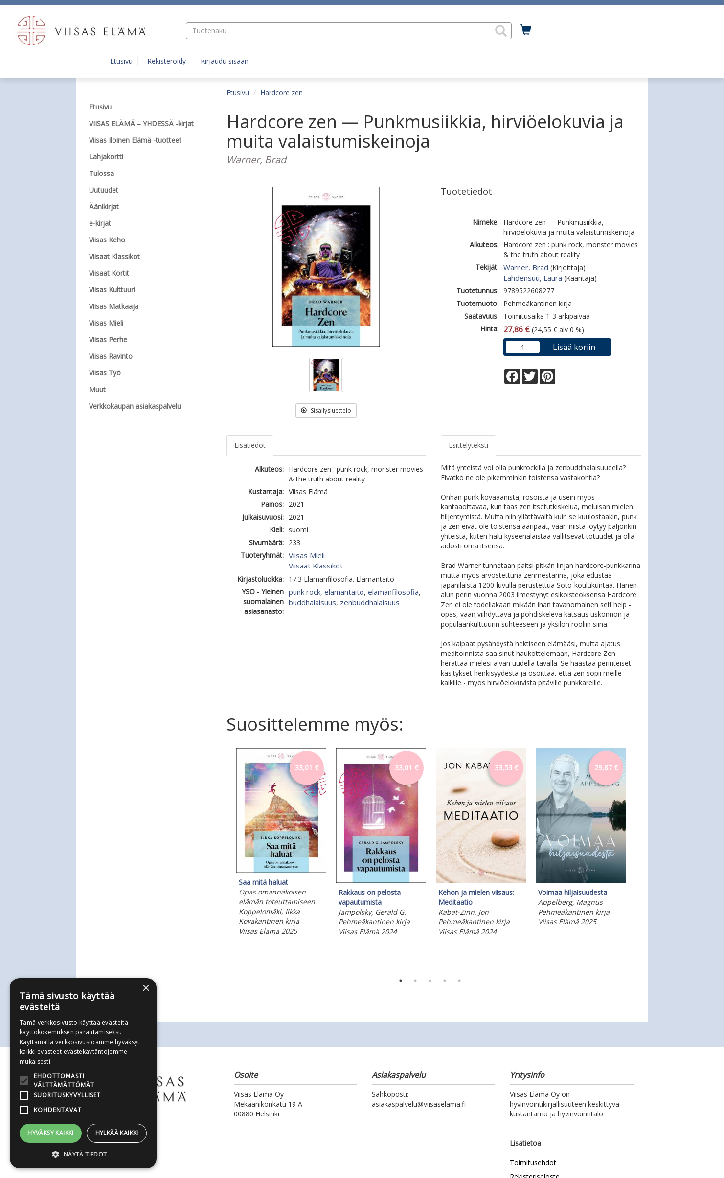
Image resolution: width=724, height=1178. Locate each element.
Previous (224, 858)
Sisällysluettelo (326, 410)
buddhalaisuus (312, 602)
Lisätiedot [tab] (250, 445)
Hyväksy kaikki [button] (50, 1133)
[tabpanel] (281, 843)
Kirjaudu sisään (225, 60)
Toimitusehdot (533, 1162)
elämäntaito (344, 592)
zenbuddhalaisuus (370, 602)
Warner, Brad (525, 267)
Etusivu (121, 60)
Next (636, 858)
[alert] (83, 1073)
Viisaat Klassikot (316, 565)
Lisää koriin (574, 347)
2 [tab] (415, 980)
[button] (501, 31)
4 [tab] (445, 980)
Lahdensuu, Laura (532, 278)
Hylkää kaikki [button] (116, 1133)
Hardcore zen (281, 92)
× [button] (145, 988)
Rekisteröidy (166, 60)
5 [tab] (459, 980)
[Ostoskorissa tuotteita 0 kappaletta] (526, 30)
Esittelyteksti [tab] (468, 445)
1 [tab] (401, 980)
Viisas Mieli (307, 555)
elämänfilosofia (393, 592)
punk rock (304, 592)
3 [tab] (430, 980)
